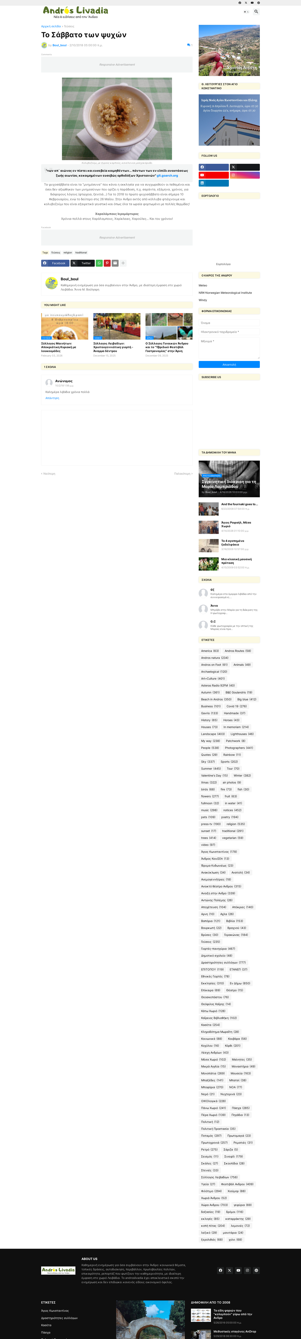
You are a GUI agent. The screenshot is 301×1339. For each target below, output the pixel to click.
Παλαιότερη (182, 473)
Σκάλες (209, 1163)
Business (211, 706)
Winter (242, 775)
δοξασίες (210, 1212)
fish (243, 789)
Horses (231, 720)
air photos (232, 782)
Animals (242, 665)
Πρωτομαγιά (239, 1136)
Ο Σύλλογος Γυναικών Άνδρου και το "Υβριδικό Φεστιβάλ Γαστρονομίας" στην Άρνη (167, 347)
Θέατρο (234, 990)
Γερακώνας (236, 935)
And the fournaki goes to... (239, 504)
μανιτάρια (233, 1233)
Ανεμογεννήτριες (216, 879)
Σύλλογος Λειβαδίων (219, 1177)
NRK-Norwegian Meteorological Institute (225, 292)
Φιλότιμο (211, 1191)
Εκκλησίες (212, 983)
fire (226, 789)
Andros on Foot (214, 665)
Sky (208, 762)
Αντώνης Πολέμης (217, 900)
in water (233, 803)
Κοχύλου (210, 1046)
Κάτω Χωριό (213, 1011)
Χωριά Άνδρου (214, 1198)
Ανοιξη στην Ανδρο (218, 893)
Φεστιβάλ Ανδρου (237, 1184)
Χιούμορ (237, 1191)
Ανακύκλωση (213, 872)
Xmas (209, 782)
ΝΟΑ (235, 1087)
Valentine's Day (214, 775)
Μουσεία (241, 1073)
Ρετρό (209, 1150)
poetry (229, 817)
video (208, 845)
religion (68, 252)
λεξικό (209, 1233)
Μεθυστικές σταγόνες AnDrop (235, 1331)
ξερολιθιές (212, 1240)
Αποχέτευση (213, 907)
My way (210, 741)
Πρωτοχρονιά (214, 1143)
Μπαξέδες (212, 1080)
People (210, 748)
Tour (233, 769)
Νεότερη (49, 473)
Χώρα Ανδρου (214, 1205)
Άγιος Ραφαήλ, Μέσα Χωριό (236, 524)
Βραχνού (236, 928)
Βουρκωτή (211, 928)
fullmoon (210, 803)
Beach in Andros (216, 699)
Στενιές (209, 1170)
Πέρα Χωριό (213, 1115)
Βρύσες (209, 935)
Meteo (203, 285)
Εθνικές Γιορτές (215, 976)
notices (232, 810)
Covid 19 (237, 706)
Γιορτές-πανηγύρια (218, 949)
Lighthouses (242, 734)
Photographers (239, 748)
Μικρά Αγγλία (213, 1066)
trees (208, 838)
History (209, 720)
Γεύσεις (69, 26)
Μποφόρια (212, 1087)
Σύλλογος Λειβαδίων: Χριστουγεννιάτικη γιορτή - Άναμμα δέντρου (113, 347)
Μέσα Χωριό (213, 1059)
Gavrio (209, 713)
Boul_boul (69, 279)
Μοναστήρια (243, 1066)
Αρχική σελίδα (51, 26)
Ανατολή (241, 872)
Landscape (213, 734)
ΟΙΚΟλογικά (213, 1101)
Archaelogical (214, 672)
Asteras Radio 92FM (218, 685)
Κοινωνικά (211, 1039)
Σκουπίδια (234, 1163)
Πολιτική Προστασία (218, 1129)
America (210, 651)
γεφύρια (243, 1205)
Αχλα (227, 914)
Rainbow (232, 755)
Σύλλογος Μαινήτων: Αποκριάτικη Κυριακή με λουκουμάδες (58, 347)
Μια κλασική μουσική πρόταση (236, 560)
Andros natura (214, 658)
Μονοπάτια (213, 1073)
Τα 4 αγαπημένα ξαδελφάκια (232, 542)
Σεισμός (209, 1156)
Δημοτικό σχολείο (216, 956)
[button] (246, 12)
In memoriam (236, 727)
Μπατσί (237, 1080)
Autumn (210, 692)
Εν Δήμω (240, 983)
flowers (210, 796)
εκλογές (210, 1219)
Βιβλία (234, 921)
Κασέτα (210, 1025)
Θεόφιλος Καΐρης (216, 1004)
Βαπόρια (210, 921)
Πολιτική (210, 1122)
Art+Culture (213, 679)
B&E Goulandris (239, 692)
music (209, 810)
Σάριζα (231, 1150)
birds (208, 789)
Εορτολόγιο (223, 264)
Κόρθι (232, 1046)
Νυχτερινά (231, 1094)
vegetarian (232, 838)
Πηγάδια (240, 1115)
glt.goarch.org (167, 175)
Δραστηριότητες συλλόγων (223, 963)
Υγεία (208, 1184)
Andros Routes (238, 651)
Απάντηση (52, 398)
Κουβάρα (237, 1039)
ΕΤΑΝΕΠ (238, 969)
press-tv (211, 824)
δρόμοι (234, 1212)
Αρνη (207, 914)
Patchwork (235, 741)
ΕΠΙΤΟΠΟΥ (212, 969)
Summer (211, 769)
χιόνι (235, 1240)
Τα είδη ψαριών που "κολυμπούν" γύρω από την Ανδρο (233, 1314)
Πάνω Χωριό (213, 1108)
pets (208, 817)
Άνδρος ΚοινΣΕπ (215, 859)
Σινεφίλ (233, 1156)
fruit (231, 796)
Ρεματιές (243, 1143)
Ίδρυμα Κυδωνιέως (217, 866)
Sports (229, 762)
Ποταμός (211, 1136)
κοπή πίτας (213, 1226)
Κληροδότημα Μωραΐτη (220, 1032)
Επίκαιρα (210, 990)
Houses (209, 727)
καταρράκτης (238, 1219)
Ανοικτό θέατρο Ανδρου (221, 886)
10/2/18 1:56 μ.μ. (64, 385)
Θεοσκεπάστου (215, 997)
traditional (81, 252)
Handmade (234, 713)
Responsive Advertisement (117, 64)
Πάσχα (241, 1108)
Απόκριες (242, 907)
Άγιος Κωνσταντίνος (219, 852)
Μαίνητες (242, 1059)
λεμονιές (240, 1226)
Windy (203, 300)
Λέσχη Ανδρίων (215, 1053)
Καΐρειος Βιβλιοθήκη (219, 1018)
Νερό (208, 1094)
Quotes (209, 755)
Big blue (246, 699)
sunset (208, 831)
